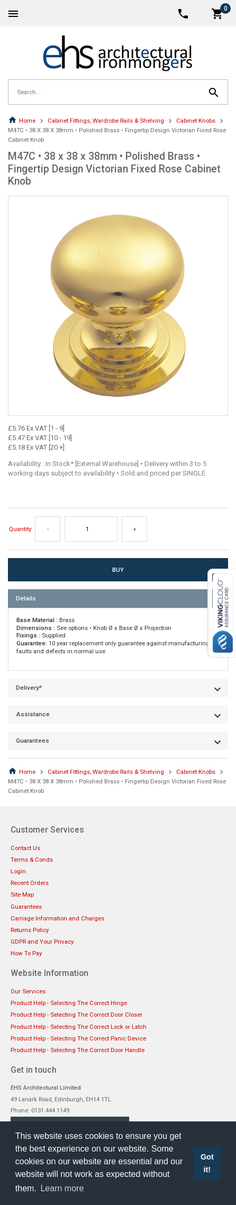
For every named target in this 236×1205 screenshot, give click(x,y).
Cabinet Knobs (195, 120)
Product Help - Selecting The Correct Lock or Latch (79, 1026)
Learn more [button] (62, 1188)
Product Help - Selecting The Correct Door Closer (76, 1014)
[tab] (118, 598)
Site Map (22, 894)
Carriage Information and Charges (57, 918)
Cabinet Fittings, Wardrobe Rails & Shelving (106, 120)
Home (21, 120)
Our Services (28, 991)
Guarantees (26, 906)
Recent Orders (30, 883)
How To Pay (26, 953)
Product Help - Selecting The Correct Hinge (69, 1003)
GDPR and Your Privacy (42, 941)
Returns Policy (30, 930)
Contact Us (25, 848)
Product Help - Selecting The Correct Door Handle (77, 1050)
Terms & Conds (32, 859)
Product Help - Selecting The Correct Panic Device (78, 1038)
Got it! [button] (207, 1163)
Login (18, 871)
